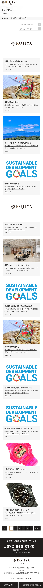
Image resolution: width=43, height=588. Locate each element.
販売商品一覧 (8, 585)
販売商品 (14, 18)
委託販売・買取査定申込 (31, 585)
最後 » (37, 528)
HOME (6, 18)
